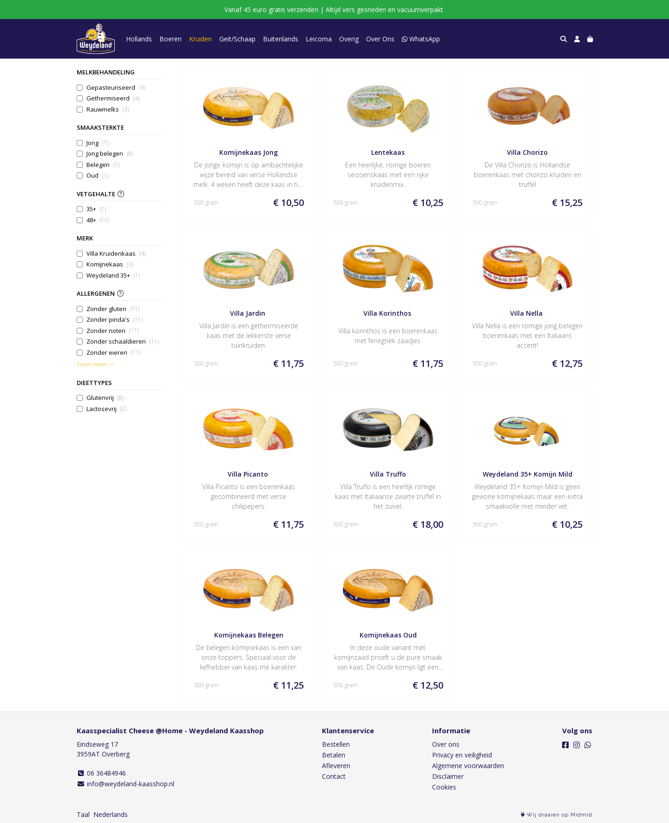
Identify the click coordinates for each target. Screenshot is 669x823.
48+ (97, 220)
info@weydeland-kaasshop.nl (125, 783)
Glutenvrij (105, 397)
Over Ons (380, 38)
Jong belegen (109, 153)
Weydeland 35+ (113, 275)
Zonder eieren (113, 352)
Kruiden (200, 38)
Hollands (139, 38)
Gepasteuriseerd (115, 87)
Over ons (445, 744)
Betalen (333, 754)
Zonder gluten (112, 309)
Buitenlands (280, 38)
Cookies (444, 787)
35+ (96, 209)
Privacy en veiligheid (462, 754)
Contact (334, 776)
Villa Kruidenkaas (115, 253)
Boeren (170, 38)
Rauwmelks (107, 109)
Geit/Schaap (237, 38)
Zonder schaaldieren (122, 341)
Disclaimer (448, 776)
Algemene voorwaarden (468, 765)
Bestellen (336, 744)
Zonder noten (112, 330)
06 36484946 (101, 773)
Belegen (102, 164)
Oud (97, 175)
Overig (349, 38)
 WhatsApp (421, 38)
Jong (97, 143)
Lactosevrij (106, 409)
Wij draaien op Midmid (556, 815)
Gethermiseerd (112, 98)
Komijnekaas (109, 264)
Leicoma (319, 38)
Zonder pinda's (114, 319)
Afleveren (336, 765)
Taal (83, 814)
